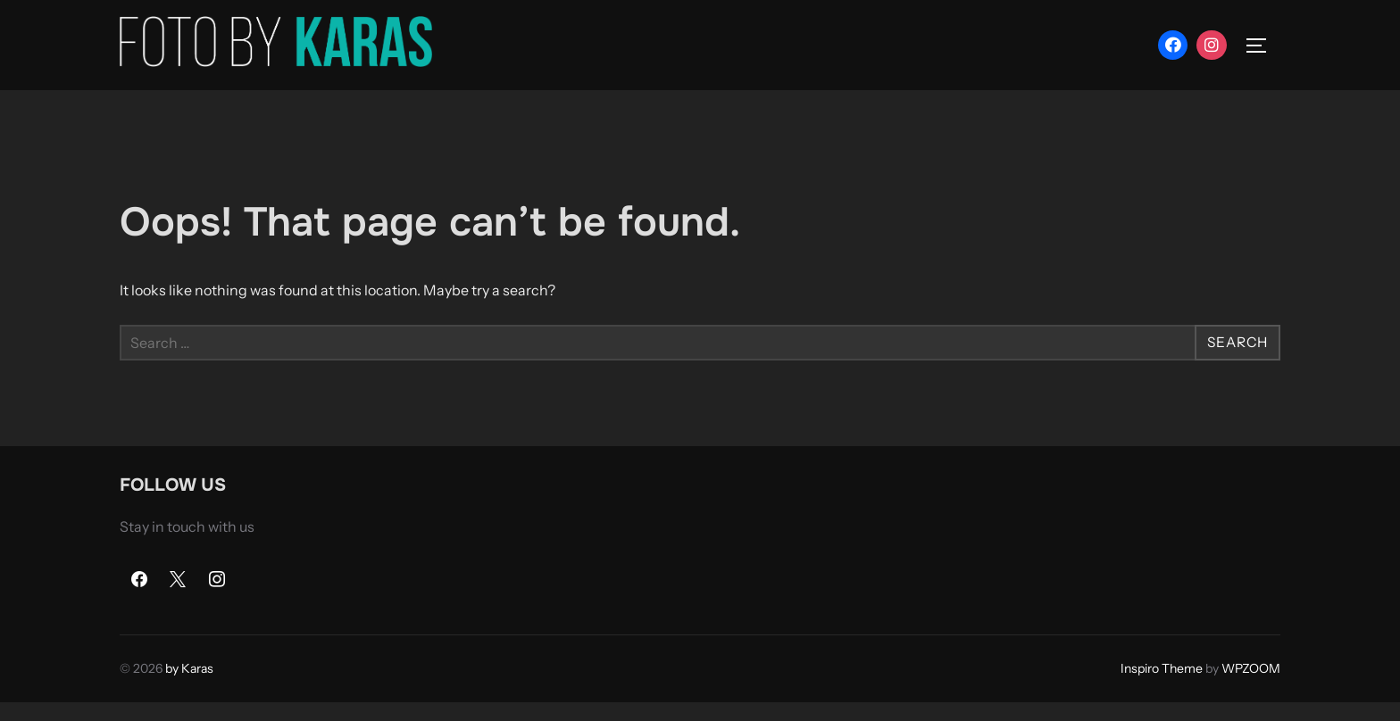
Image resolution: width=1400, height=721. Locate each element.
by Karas (189, 688)
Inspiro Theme (1162, 688)
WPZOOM (1250, 688)
